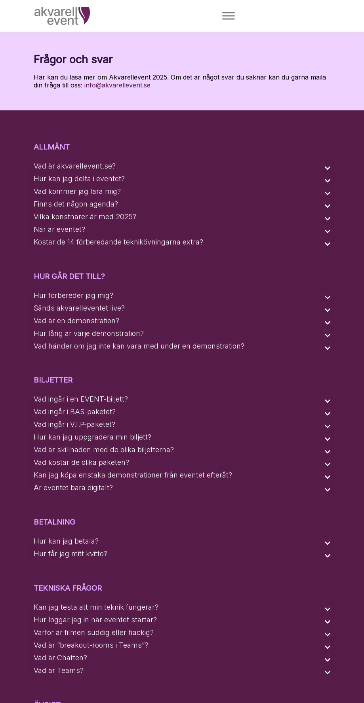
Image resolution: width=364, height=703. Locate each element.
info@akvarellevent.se (117, 85)
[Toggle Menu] (229, 15)
